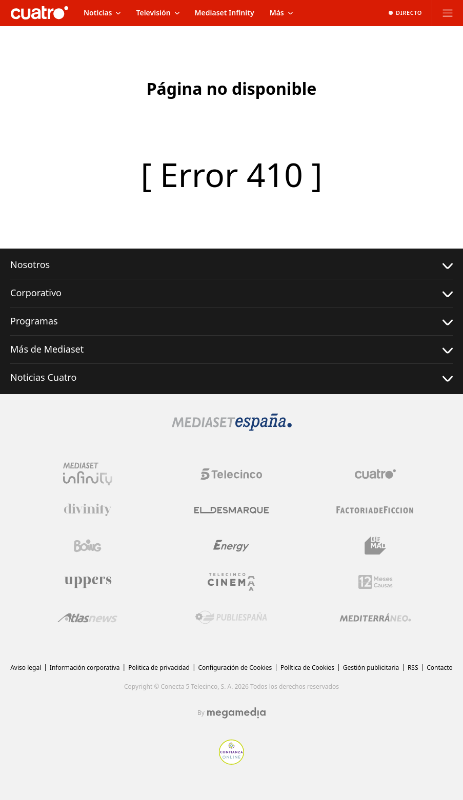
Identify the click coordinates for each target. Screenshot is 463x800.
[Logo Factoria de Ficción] (375, 510)
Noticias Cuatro (231, 377)
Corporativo (231, 292)
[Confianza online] (231, 761)
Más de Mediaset (231, 349)
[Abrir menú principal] (447, 13)
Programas (231, 321)
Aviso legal (25, 667)
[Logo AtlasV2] (87, 618)
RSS (413, 667)
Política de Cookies (307, 667)
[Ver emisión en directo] (405, 13)
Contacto (440, 667)
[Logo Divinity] (87, 510)
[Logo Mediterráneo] (375, 617)
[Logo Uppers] (88, 581)
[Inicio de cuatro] (39, 13)
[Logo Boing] (88, 546)
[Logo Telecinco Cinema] (231, 581)
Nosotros (231, 264)
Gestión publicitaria (371, 667)
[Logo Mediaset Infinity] (87, 474)
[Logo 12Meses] (375, 582)
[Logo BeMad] (375, 546)
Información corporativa (85, 667)
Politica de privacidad (159, 667)
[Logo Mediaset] (231, 428)
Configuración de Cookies (235, 667)
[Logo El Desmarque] (231, 510)
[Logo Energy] (231, 546)
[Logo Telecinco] (231, 474)
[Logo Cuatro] (375, 474)
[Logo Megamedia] (236, 713)
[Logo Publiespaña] (231, 617)
